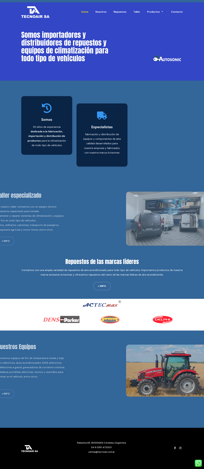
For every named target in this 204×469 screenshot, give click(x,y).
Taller (136, 12)
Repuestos (120, 12)
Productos (155, 12)
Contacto (177, 12)
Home (84, 12)
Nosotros (101, 12)
